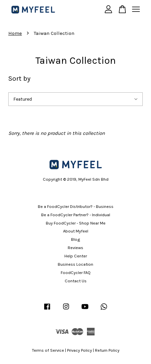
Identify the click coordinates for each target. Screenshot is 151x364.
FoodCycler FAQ (76, 272)
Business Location (75, 264)
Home (15, 33)
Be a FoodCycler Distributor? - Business (75, 206)
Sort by (19, 78)
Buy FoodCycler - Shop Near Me (76, 223)
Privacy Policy (79, 350)
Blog (75, 239)
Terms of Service (48, 350)
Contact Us (76, 280)
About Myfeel (75, 230)
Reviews (75, 247)
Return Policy (107, 350)
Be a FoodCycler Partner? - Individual (75, 214)
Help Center (75, 255)
